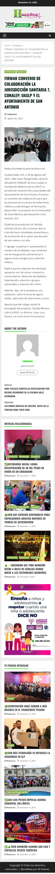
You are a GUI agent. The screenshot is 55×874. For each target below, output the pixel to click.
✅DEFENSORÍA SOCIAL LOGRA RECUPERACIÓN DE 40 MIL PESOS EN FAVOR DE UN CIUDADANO (24, 469)
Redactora (11, 477)
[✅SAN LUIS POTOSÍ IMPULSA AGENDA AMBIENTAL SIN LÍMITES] (27, 782)
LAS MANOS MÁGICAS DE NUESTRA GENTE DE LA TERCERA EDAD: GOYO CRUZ (27, 407)
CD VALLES (10, 71)
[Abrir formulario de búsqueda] (50, 35)
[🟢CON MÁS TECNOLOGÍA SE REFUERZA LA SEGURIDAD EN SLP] (27, 735)
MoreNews (27, 870)
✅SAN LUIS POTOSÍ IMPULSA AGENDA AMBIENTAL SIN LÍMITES (25, 803)
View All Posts (27, 372)
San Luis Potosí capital (17, 793)
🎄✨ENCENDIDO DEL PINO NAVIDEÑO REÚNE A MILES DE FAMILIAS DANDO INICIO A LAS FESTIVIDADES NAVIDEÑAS (25, 570)
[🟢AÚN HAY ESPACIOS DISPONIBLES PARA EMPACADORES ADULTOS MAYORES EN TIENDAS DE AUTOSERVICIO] (27, 496)
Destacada (24, 458)
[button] (4, 35)
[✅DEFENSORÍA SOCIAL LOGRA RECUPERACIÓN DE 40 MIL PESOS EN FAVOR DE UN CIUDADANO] (27, 446)
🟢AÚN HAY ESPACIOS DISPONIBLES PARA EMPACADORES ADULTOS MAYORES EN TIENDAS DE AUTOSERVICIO (27, 519)
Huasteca (21, 71)
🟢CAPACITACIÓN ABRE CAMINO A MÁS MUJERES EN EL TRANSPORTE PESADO (25, 709)
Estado (10, 699)
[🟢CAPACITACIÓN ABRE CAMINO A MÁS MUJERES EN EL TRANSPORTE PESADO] (27, 688)
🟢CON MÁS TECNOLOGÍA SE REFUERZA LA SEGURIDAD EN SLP (27, 756)
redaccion (12, 114)
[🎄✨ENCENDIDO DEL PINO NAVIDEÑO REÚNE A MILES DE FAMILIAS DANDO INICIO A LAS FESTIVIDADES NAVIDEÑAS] (27, 547)
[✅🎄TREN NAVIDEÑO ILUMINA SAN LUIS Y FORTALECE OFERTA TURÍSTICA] (27, 828)
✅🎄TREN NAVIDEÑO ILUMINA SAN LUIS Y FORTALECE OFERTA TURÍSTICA (27, 849)
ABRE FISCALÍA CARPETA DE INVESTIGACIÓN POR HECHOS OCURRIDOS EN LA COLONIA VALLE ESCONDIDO (27, 391)
